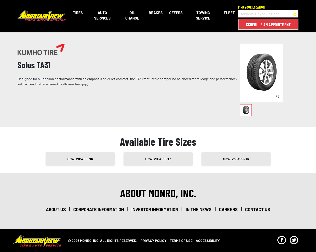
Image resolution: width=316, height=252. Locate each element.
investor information (154, 209)
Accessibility (208, 240)
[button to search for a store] (295, 14)
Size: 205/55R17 (158, 159)
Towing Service (203, 15)
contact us (257, 209)
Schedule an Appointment (268, 24)
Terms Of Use (181, 240)
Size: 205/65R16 (80, 159)
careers (228, 209)
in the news (199, 209)
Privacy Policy (153, 240)
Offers (176, 12)
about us (56, 209)
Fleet (229, 12)
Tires (78, 12)
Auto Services (102, 15)
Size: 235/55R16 (236, 159)
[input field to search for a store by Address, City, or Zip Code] (268, 14)
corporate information (98, 209)
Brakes (156, 12)
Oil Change (132, 15)
